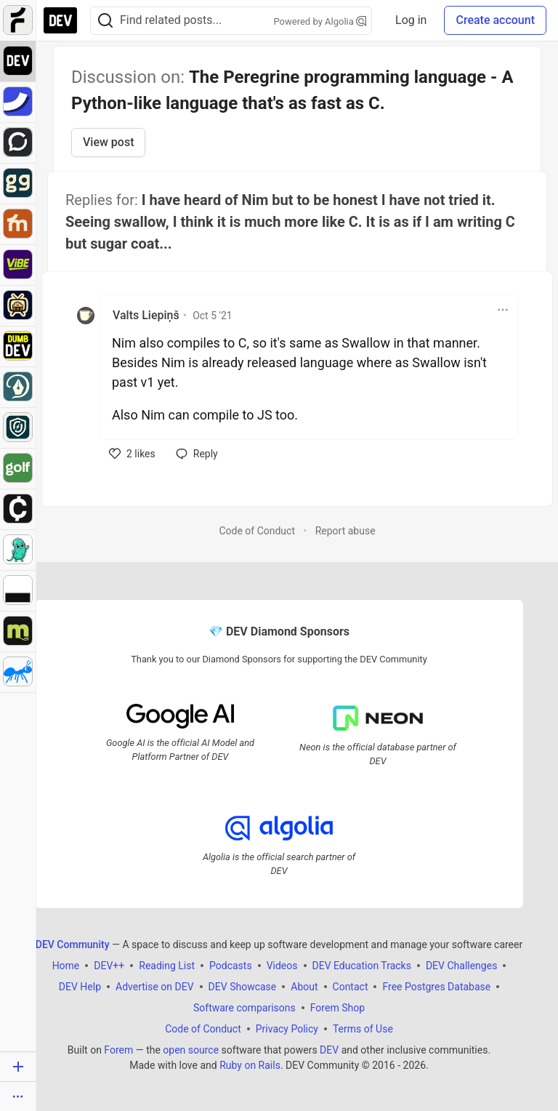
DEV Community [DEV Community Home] (73, 944)
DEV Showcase (243, 986)
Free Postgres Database (436, 986)
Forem (118, 1050)
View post (108, 142)
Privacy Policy (287, 1029)
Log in (410, 20)
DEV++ (109, 965)
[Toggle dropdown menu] (502, 309)
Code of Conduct (257, 531)
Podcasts (230, 965)
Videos (282, 965)
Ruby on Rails (249, 1065)
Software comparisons (244, 1008)
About (304, 986)
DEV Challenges (461, 965)
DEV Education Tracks (361, 965)
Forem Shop (337, 1008)
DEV (329, 1050)
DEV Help (80, 986)
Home (66, 965)
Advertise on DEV (155, 986)
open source (191, 1050)
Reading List (167, 965)
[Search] (105, 20)
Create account (495, 20)
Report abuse (345, 531)
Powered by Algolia (320, 21)
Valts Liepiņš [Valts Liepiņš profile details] (146, 315)
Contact (350, 986)
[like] (132, 453)
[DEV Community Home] (60, 20)
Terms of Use (363, 1029)
